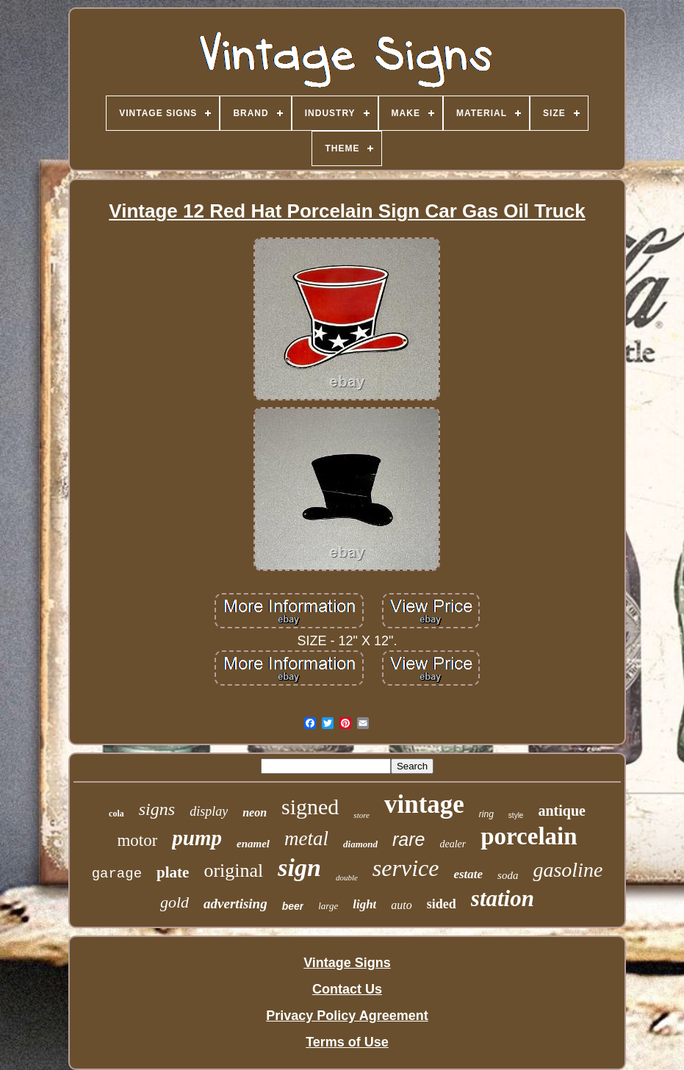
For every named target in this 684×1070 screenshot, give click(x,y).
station (502, 898)
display (209, 811)
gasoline (567, 869)
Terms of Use (347, 1042)
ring (486, 814)
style (516, 815)
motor (137, 840)
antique (561, 811)
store (361, 815)
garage (117, 874)
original (233, 870)
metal (306, 838)
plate (172, 872)
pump (197, 838)
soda (507, 875)
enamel (253, 844)
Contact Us (347, 989)
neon (254, 812)
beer (293, 906)
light (364, 904)
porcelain (528, 836)
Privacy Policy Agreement (347, 1015)
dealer (452, 844)
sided (441, 904)
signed (310, 806)
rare (408, 839)
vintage (424, 804)
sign (299, 867)
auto (401, 905)
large (328, 905)
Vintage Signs (347, 962)
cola (116, 813)
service (405, 868)
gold (174, 902)
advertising (235, 903)
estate (468, 874)
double (347, 877)
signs (157, 809)
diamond (360, 844)
